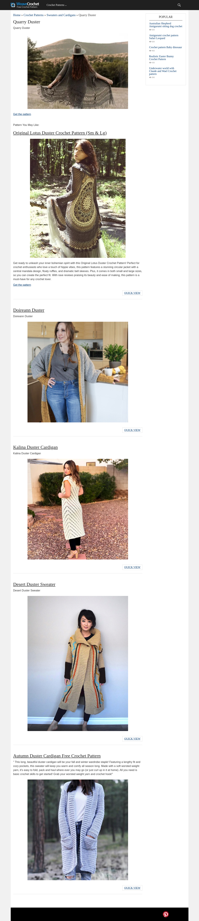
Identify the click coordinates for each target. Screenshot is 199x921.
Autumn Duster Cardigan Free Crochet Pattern (57, 755)
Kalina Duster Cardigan (35, 447)
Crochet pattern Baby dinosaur (165, 47)
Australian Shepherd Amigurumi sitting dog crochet (165, 25)
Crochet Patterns (55, 5)
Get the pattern (22, 114)
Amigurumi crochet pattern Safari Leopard (163, 37)
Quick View (132, 293)
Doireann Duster (28, 310)
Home (17, 15)
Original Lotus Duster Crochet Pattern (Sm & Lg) (60, 132)
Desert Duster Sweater (34, 584)
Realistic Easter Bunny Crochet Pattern (161, 58)
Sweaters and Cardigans (61, 15)
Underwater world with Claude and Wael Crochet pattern (163, 71)
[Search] (179, 5)
